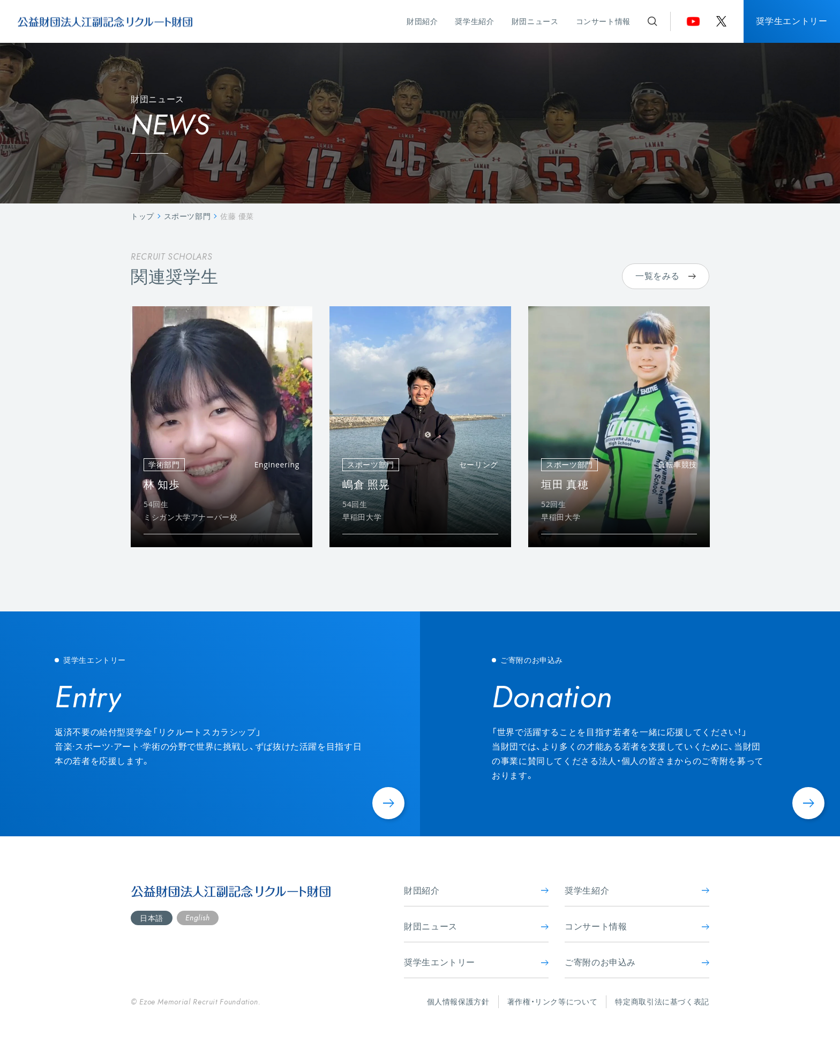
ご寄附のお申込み (637, 962)
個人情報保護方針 (458, 1001)
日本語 (151, 918)
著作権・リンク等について (552, 1001)
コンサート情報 (603, 21)
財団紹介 (422, 21)
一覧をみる (665, 276)
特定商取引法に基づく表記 (662, 1001)
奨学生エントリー (791, 21)
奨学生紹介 (474, 21)
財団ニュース (535, 21)
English (197, 917)
